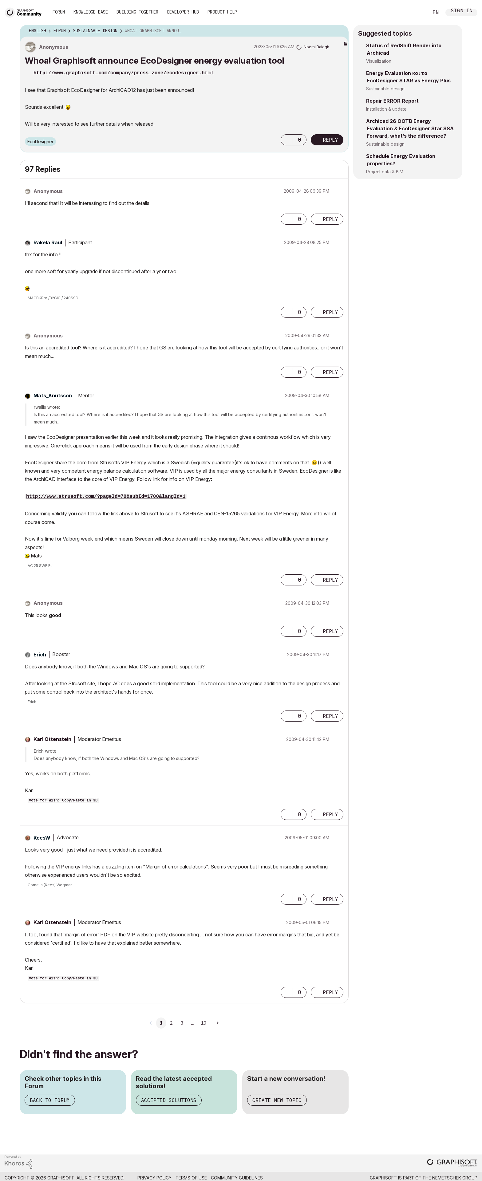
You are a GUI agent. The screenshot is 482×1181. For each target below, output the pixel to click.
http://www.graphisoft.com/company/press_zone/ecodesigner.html (124, 73)
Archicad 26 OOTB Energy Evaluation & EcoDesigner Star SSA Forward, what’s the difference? (410, 128)
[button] (287, 140)
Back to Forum (50, 1100)
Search (417, 12)
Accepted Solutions (168, 1100)
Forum (59, 12)
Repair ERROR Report (392, 101)
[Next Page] (217, 1023)
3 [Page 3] (182, 1023)
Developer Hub (183, 12)
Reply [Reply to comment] (330, 219)
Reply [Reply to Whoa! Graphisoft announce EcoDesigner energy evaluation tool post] (330, 140)
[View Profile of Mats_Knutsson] (53, 395)
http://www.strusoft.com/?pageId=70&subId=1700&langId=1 (105, 496)
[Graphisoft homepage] (452, 1163)
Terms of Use (191, 1177)
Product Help (222, 12)
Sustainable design (385, 88)
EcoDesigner (40, 141)
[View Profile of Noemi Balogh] (316, 47)
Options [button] (340, 31)
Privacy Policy (154, 1177)
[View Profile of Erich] (40, 655)
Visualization (378, 61)
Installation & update (386, 109)
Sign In (461, 11)
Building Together (137, 12)
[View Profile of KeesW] (42, 838)
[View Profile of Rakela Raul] (48, 242)
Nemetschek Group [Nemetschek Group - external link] (454, 1177)
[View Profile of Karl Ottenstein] (52, 739)
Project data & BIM (384, 171)
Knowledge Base (90, 12)
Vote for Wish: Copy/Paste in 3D (63, 800)
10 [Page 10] (203, 1023)
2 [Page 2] (171, 1023)
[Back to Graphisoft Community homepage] (25, 11)
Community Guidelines (237, 1177)
